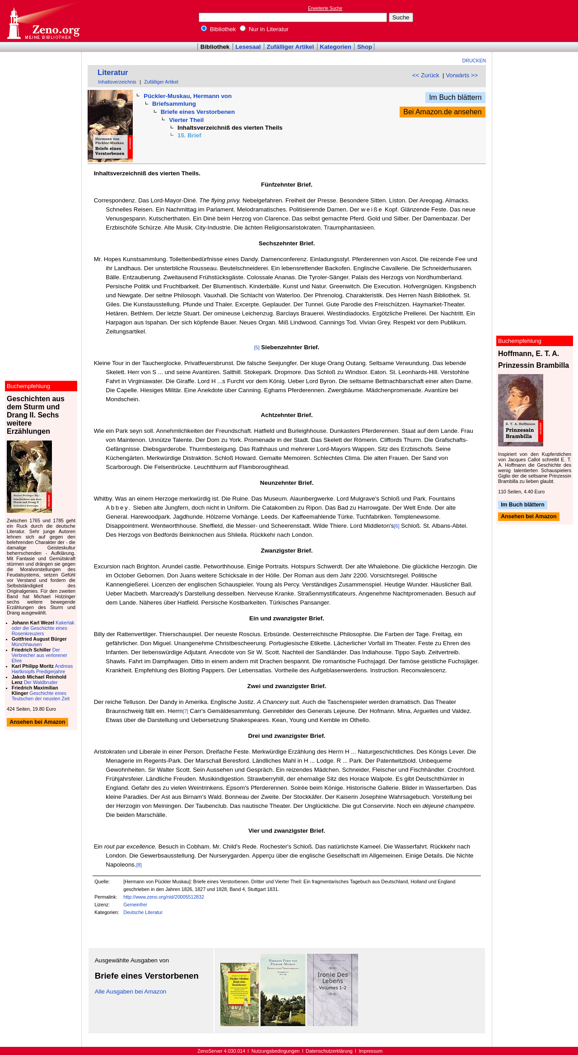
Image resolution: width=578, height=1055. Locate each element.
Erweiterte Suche (325, 8)
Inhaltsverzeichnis (117, 81)
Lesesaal (248, 46)
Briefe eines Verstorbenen (198, 111)
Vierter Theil (186, 120)
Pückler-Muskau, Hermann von (188, 96)
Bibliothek (218, 29)
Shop (364, 46)
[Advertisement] (536, 20)
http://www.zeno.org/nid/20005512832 (163, 897)
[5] (257, 347)
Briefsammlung (174, 103)
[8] (139, 864)
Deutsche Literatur (143, 912)
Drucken (474, 60)
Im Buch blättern (455, 97)
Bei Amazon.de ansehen (442, 112)
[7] (185, 711)
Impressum (370, 1051)
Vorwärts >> (462, 75)
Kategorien (335, 46)
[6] (397, 526)
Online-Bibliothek (43, 21)
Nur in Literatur (264, 29)
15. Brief (189, 135)
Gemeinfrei (135, 904)
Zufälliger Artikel (290, 46)
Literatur (113, 72)
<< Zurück (425, 75)
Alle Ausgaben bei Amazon (131, 991)
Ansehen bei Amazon (528, 517)
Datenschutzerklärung (329, 1051)
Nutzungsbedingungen (276, 1051)
